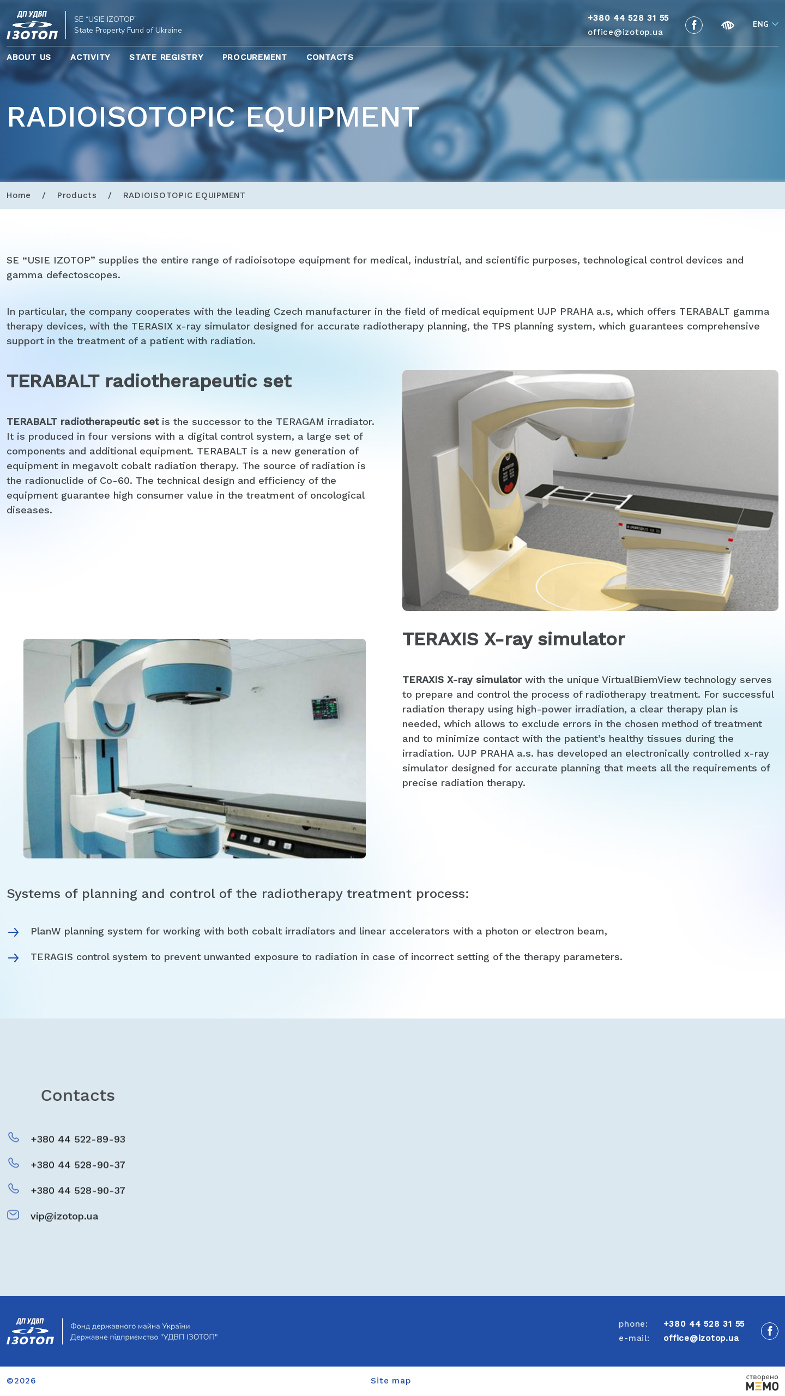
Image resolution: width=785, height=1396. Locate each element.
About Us (29, 57)
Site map (390, 1381)
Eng (761, 24)
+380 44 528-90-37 (78, 1178)
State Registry (166, 57)
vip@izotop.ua (65, 1229)
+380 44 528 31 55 (704, 1324)
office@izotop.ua (625, 32)
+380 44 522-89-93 (78, 1152)
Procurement (254, 57)
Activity (90, 57)
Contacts (330, 57)
